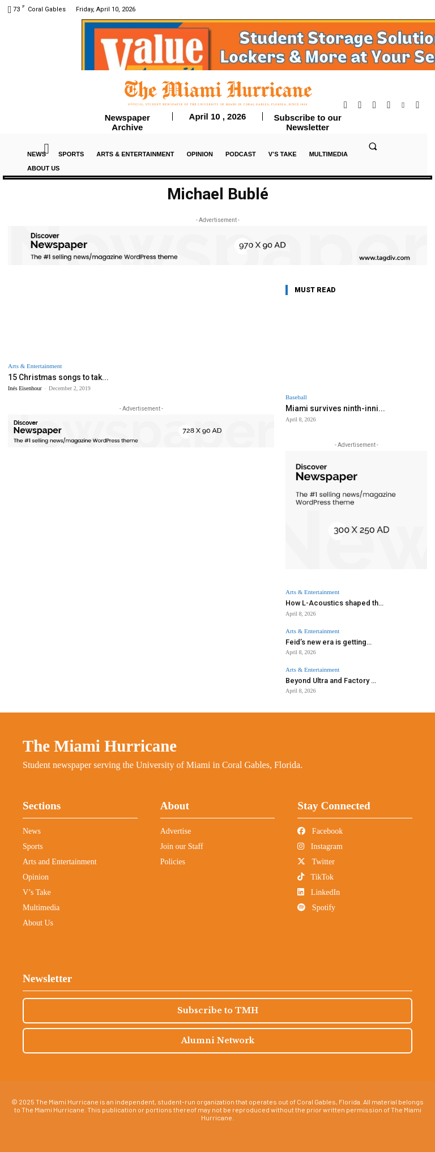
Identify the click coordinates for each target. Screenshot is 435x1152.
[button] (373, 146)
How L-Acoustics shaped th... (328, 601)
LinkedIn (318, 888)
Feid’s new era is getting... (323, 639)
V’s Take (37, 888)
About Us (38, 919)
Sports (33, 842)
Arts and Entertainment (60, 858)
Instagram (319, 842)
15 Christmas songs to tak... (54, 377)
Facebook (320, 827)
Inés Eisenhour (25, 388)
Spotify (316, 903)
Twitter (315, 858)
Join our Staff (181, 842)
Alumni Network (217, 1036)
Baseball (296, 397)
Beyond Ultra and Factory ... (325, 677)
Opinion (36, 873)
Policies (172, 858)
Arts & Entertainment (35, 366)
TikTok (315, 873)
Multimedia (41, 903)
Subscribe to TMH (217, 1006)
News (32, 827)
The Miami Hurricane (100, 742)
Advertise (175, 827)
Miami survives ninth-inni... (329, 408)
